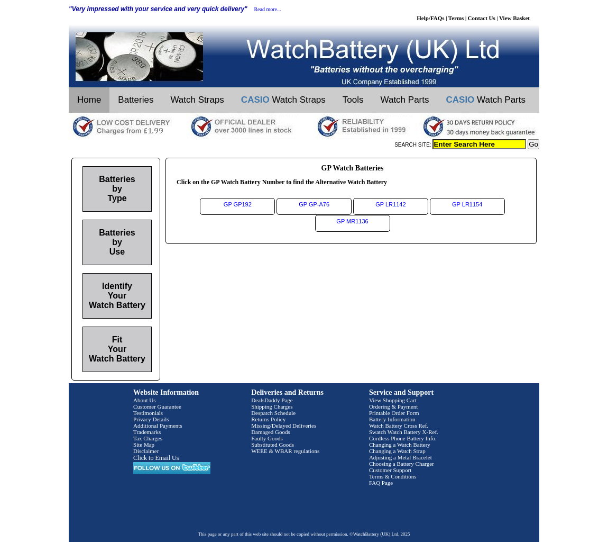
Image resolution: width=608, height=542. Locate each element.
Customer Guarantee (157, 406)
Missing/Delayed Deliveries (283, 425)
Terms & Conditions (393, 476)
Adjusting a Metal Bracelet (400, 457)
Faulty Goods (267, 438)
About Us (144, 400)
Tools (353, 100)
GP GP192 (238, 204)
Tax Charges (147, 438)
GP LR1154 (467, 204)
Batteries (135, 100)
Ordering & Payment (393, 406)
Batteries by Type (117, 189)
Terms (456, 18)
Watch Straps (197, 100)
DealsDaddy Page (272, 400)
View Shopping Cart (393, 400)
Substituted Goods (272, 444)
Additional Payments (157, 425)
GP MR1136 (352, 221)
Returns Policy (268, 419)
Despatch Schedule (273, 413)
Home (89, 100)
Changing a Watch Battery (399, 444)
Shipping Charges (271, 406)
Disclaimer (146, 451)
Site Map (143, 444)
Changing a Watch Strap (397, 451)
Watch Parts (405, 100)
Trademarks (147, 432)
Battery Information (392, 419)
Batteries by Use (117, 242)
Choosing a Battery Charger (401, 463)
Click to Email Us (156, 458)
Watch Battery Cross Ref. (398, 425)
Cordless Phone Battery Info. (403, 438)
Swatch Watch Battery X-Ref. (403, 432)
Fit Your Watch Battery (117, 349)
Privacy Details (151, 419)
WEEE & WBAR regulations (285, 451)
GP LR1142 (390, 204)
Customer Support (390, 470)
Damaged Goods (270, 432)
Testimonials (148, 413)
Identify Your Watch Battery (117, 296)
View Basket (514, 18)
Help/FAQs (430, 18)
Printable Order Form (394, 413)
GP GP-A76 (314, 204)
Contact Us (481, 18)
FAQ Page (381, 483)
